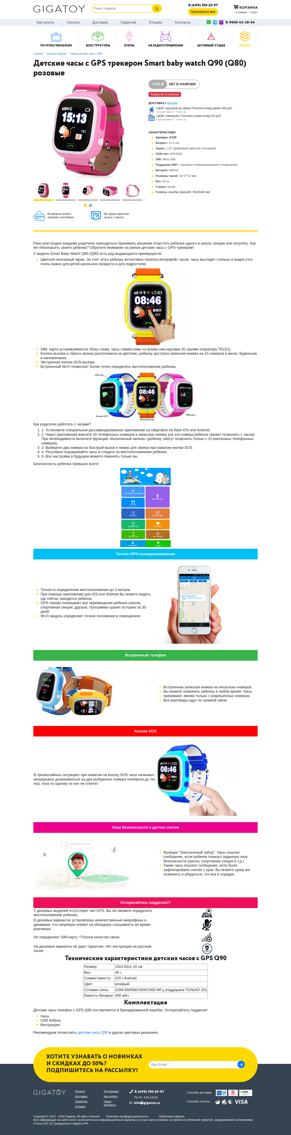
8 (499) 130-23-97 (203, 5)
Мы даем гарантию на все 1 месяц (116, 215)
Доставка (100, 22)
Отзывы (155, 22)
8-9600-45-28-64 (240, 22)
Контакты (183, 22)
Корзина (246, 7)
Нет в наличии (182, 84)
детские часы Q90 (93, 1033)
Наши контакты (110, 1103)
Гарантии (128, 22)
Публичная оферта (171, 1116)
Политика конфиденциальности (127, 1116)
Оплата (73, 22)
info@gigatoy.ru (147, 1102)
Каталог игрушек (56, 53)
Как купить (45, 22)
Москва (172, 103)
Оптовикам (111, 1091)
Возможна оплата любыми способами (60, 215)
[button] (85, 205)
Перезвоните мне (203, 11)
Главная (38, 53)
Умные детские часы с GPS (86, 53)
